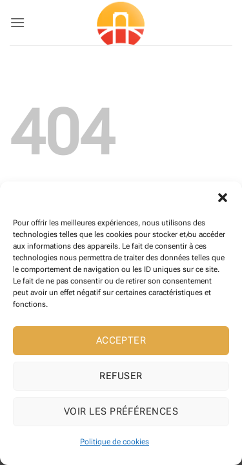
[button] (222, 197)
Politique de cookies (114, 441)
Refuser (120, 376)
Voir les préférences (121, 411)
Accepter (121, 340)
